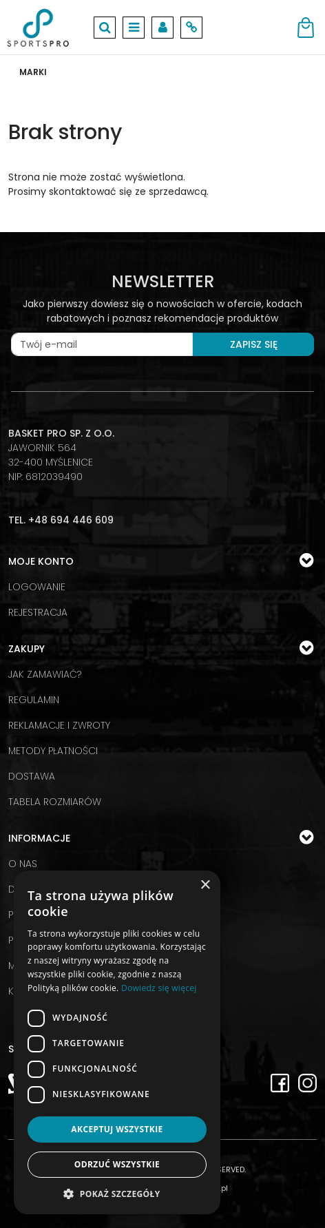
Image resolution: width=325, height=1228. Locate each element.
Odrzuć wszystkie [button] (117, 1164)
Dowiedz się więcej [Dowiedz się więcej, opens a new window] (159, 988)
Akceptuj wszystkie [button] (116, 1129)
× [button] (205, 885)
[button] (117, 1193)
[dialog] (117, 1042)
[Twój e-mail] (102, 344)
